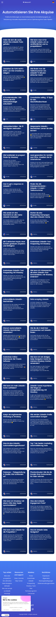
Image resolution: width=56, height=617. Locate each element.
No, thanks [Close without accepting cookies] (6, 610)
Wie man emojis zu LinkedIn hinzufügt (7, 591)
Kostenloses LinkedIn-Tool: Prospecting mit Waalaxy (13, 271)
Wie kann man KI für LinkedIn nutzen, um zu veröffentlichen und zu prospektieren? (39, 43)
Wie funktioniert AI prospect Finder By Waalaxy (14, 156)
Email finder (31, 578)
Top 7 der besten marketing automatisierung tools (41, 444)
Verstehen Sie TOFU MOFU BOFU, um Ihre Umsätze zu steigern (13, 71)
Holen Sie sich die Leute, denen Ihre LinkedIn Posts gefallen (13, 42)
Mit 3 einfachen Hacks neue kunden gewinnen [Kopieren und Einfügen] (14, 243)
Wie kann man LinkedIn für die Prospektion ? (13, 531)
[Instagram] (32, 609)
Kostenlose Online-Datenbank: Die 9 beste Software (12, 359)
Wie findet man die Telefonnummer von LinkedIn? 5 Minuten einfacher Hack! (38, 72)
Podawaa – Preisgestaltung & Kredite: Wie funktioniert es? (14, 474)
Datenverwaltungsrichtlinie (46, 583)
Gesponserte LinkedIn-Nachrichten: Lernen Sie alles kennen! (41, 128)
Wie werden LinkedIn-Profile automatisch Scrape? (41, 415)
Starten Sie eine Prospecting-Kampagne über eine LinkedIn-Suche (40, 215)
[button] (5, 615)
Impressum (46, 576)
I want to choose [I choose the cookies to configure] (16, 610)
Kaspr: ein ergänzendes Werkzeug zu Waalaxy (12, 415)
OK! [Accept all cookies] (26, 610)
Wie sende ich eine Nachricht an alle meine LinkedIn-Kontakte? (12, 215)
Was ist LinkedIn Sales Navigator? (39, 531)
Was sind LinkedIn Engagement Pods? (38, 502)
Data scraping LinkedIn (39, 299)
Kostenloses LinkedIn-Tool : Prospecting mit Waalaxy (40, 242)
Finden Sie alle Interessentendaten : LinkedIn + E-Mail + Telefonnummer (38, 187)
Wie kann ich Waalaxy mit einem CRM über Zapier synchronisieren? (13, 503)
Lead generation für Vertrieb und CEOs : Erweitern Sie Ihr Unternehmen (41, 157)
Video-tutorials (19, 578)
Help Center (19, 581)
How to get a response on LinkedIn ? (13, 185)
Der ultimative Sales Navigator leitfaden (7, 583)
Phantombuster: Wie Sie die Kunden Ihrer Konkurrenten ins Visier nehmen (41, 474)
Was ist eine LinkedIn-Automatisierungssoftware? (14, 444)
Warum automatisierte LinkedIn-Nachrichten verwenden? (12, 330)
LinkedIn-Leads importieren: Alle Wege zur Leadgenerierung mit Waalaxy (41, 389)
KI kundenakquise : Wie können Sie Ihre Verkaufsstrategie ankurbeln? (12, 100)
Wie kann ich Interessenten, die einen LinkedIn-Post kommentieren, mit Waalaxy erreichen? (41, 273)
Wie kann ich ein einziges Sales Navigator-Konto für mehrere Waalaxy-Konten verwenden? (40, 360)
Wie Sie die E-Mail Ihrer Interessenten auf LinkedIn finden (40, 330)
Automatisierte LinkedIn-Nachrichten (12, 300)
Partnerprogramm (31, 591)
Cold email (31, 593)
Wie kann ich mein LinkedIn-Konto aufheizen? (14, 387)
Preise (31, 576)
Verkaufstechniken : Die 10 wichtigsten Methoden (13, 127)
